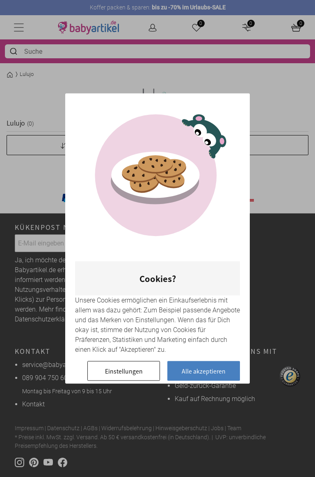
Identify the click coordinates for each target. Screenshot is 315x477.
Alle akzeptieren (204, 371)
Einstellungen (124, 371)
